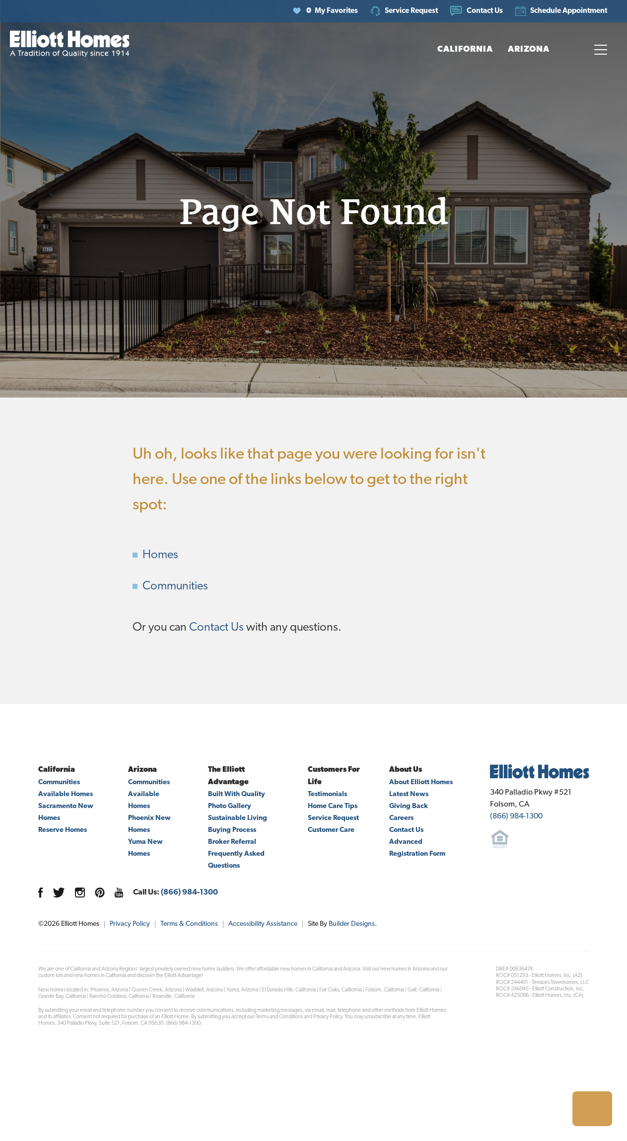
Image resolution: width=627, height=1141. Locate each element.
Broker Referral (232, 842)
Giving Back (408, 806)
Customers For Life (334, 776)
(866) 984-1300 (189, 892)
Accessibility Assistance (262, 924)
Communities (175, 586)
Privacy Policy (130, 924)
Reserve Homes (62, 830)
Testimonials (327, 794)
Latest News (408, 794)
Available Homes (65, 794)
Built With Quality (236, 794)
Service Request (333, 818)
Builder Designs (352, 924)
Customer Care (331, 830)
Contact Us (216, 628)
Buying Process (232, 830)
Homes (160, 555)
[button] (476, 11)
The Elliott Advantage (228, 776)
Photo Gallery (229, 806)
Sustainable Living (237, 818)
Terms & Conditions (189, 924)
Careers (401, 818)
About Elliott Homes (421, 782)
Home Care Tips (332, 806)
